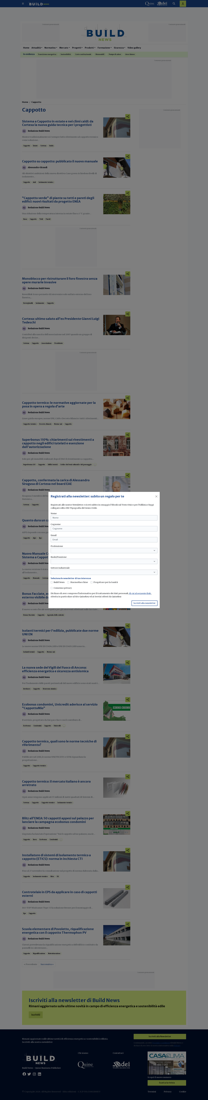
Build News (59, 582)
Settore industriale (60, 568)
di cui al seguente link (140, 593)
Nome (54, 513)
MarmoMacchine (79, 582)
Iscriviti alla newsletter (145, 603)
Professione (57, 546)
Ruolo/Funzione (59, 557)
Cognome (56, 524)
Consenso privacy (63, 588)
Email (53, 535)
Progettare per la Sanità (105, 582)
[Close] (156, 496)
